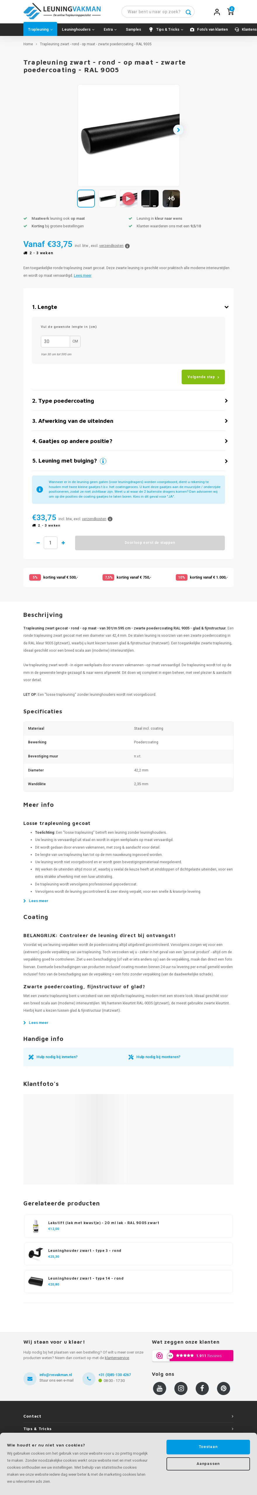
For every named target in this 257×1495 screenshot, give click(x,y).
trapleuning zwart (43, 668)
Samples (133, 32)
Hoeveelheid (53, 546)
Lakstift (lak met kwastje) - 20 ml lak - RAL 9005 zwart (103, 1226)
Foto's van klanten (212, 32)
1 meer (68, 546)
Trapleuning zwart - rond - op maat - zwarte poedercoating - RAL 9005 (96, 47)
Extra (110, 32)
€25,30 (53, 1259)
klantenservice (117, 1361)
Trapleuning (40, 32)
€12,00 (53, 1232)
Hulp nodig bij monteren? (158, 1059)
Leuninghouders (78, 32)
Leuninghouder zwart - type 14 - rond (86, 1281)
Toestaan (208, 1447)
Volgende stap (201, 379)
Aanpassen (208, 1464)
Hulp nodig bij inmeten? (57, 1059)
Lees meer (82, 278)
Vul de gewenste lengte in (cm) (69, 329)
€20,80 (53, 1287)
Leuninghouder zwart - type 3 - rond (85, 1253)
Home (28, 47)
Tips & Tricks (169, 32)
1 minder (38, 546)
